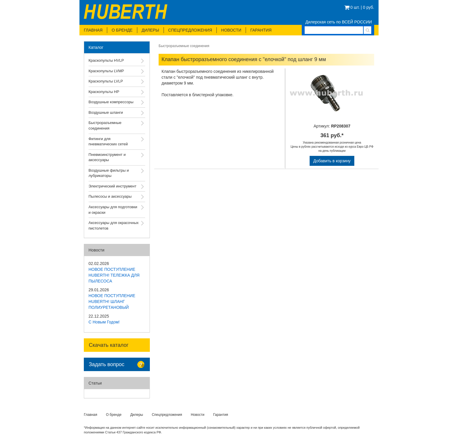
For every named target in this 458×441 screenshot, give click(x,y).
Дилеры (150, 30)
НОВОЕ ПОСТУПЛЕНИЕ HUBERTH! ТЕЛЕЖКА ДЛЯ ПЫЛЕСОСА (114, 275)
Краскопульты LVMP (106, 71)
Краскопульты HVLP (106, 60)
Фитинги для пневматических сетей (108, 142)
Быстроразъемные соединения (105, 125)
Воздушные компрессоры (111, 102)
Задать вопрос (106, 364)
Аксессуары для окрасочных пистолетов (114, 225)
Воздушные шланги (106, 112)
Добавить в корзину (332, 161)
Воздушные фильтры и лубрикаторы (109, 173)
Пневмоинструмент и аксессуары (107, 157)
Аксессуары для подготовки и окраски (113, 210)
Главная (93, 30)
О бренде (122, 30)
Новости (231, 30)
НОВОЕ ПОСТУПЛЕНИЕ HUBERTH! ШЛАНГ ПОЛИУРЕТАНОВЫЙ (112, 301)
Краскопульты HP (104, 91)
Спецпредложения (190, 30)
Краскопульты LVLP (106, 81)
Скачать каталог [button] (109, 345)
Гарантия (261, 30)
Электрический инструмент (112, 186)
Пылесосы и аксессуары (110, 196)
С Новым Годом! (104, 322)
